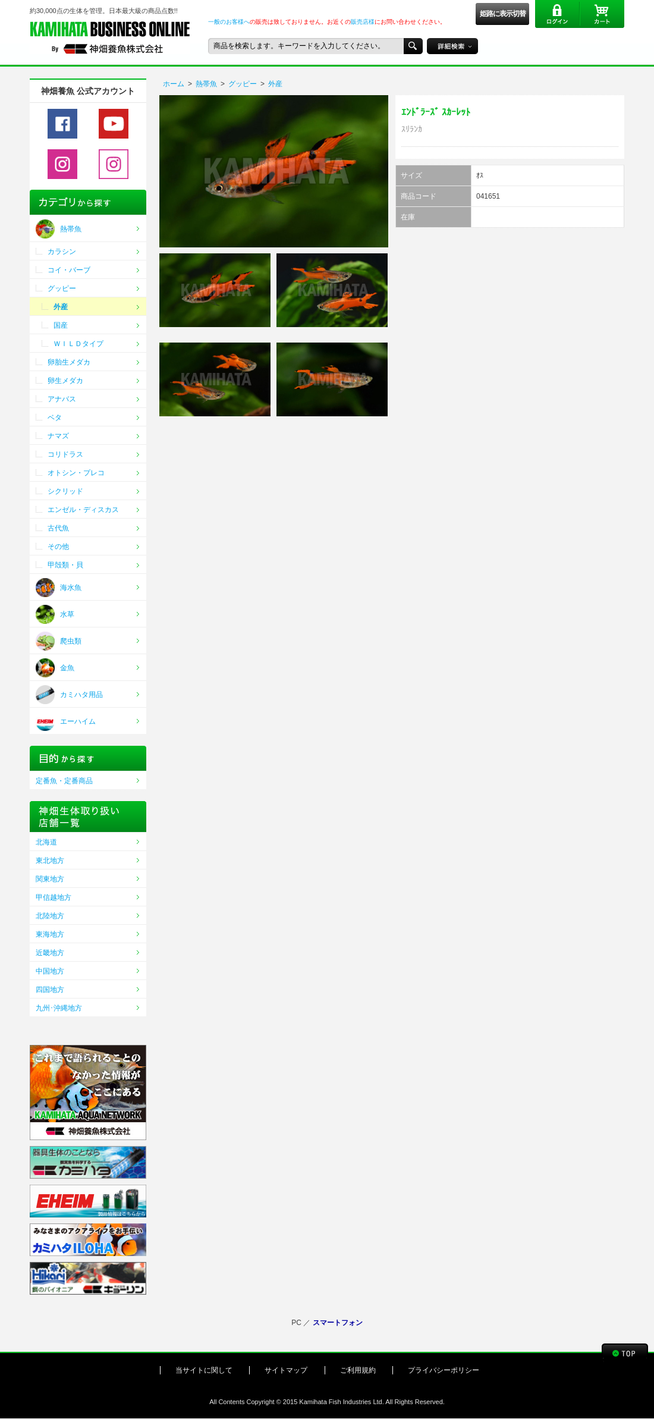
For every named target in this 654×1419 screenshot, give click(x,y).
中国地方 (50, 971)
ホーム (173, 84)
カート (602, 14)
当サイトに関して (203, 1370)
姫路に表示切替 (503, 14)
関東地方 (50, 879)
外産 (275, 84)
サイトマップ (286, 1370)
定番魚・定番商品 (64, 781)
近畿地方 (50, 953)
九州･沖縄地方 (59, 1008)
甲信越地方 (53, 897)
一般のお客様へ (229, 21)
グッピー (242, 84)
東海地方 (50, 934)
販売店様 (363, 21)
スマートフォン (338, 1322)
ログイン (557, 14)
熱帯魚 (206, 84)
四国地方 (50, 989)
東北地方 (50, 860)
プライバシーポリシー (443, 1370)
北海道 (46, 842)
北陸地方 (50, 916)
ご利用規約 (358, 1370)
